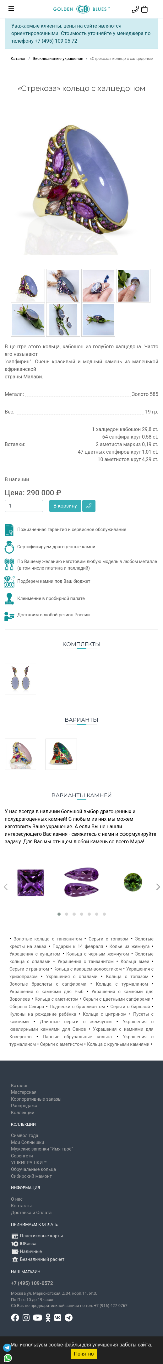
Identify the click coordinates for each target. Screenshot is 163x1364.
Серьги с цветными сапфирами (116, 999)
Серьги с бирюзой (130, 1006)
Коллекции (22, 1112)
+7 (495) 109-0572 (32, 1283)
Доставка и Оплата (31, 1212)
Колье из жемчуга (129, 946)
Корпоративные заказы (36, 1099)
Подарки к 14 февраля (77, 946)
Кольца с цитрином (105, 1014)
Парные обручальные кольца (77, 1037)
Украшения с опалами (72, 976)
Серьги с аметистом (61, 1044)
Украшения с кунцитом (34, 954)
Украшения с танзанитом (85, 961)
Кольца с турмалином (122, 984)
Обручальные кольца (33, 1169)
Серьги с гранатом (29, 969)
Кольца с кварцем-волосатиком (87, 969)
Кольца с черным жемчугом (97, 954)
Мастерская (23, 1092)
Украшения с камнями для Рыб (46, 991)
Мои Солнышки (27, 1142)
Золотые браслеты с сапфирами (47, 984)
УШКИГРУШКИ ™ (29, 1163)
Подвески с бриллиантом (77, 1006)
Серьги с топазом (108, 939)
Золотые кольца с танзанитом (48, 939)
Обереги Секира (26, 1006)
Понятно (84, 1353)
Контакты (21, 1206)
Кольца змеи (135, 961)
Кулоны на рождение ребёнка (42, 1014)
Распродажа (24, 1106)
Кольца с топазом (127, 976)
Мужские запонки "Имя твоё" (42, 1149)
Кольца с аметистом (57, 999)
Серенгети (22, 1156)
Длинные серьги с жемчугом (76, 1021)
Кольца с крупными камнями (118, 1044)
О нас (17, 1199)
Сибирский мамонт (31, 1176)
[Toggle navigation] (11, 8)
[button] (59, 914)
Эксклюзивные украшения (58, 58)
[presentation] (5, 885)
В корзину (65, 506)
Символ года (24, 1135)
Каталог (18, 58)
